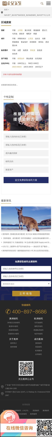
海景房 (25, 50)
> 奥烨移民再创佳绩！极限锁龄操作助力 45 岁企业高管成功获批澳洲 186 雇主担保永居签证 (26, 251)
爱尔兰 (44, 30)
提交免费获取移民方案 (26, 180)
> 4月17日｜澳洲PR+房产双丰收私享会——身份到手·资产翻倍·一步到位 (26, 247)
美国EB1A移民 (13, 334)
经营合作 (21, 59)
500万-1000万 (33, 63)
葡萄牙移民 (38, 326)
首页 (5, 10)
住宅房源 (38, 59)
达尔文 (37, 39)
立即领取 (26, 293)
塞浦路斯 (36, 30)
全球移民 (38, 354)
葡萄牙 (28, 34)
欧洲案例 (38, 351)
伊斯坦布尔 (22, 39)
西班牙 (21, 34)
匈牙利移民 (38, 334)
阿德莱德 (15, 42)
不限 (14, 30)
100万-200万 (28, 67)
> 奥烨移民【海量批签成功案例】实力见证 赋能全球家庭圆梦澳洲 (25, 234)
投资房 (39, 50)
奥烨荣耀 (13, 347)
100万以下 (39, 67)
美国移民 (38, 347)
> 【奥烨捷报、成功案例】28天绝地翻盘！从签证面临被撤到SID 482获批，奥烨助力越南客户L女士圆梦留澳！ (26, 238)
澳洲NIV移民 (13, 326)
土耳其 (20, 30)
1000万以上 (22, 63)
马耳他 (14, 34)
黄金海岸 (24, 42)
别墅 (19, 50)
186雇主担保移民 (13, 323)
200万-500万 (17, 67)
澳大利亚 (28, 30)
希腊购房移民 (39, 330)
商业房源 (29, 59)
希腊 (35, 34)
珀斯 (43, 39)
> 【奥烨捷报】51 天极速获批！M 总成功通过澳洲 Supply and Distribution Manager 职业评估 (26, 242)
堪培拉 (40, 42)
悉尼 (47, 42)
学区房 (32, 50)
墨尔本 (14, 45)
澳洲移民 (38, 343)
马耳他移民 (38, 323)
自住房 (14, 54)
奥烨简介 (13, 343)
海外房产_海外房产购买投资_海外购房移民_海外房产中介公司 (27, 15)
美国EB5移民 (13, 330)
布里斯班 (33, 42)
